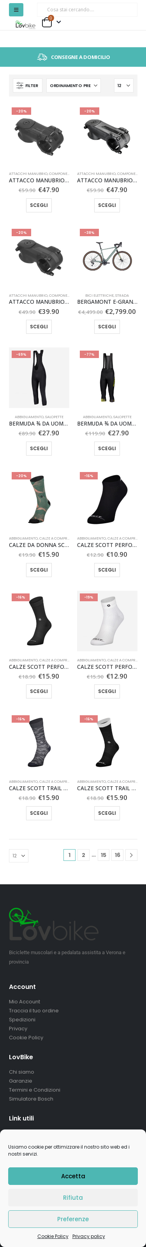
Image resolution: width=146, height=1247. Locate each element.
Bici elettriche (99, 295)
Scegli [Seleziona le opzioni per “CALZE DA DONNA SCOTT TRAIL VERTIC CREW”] (39, 569)
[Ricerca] (126, 9)
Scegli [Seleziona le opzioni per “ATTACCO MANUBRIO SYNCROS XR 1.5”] (39, 205)
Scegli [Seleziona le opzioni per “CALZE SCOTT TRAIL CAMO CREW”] (39, 813)
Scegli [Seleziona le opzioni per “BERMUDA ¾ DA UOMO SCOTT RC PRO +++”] (107, 448)
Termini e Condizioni (34, 1090)
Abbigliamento (29, 416)
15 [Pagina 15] (103, 855)
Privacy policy (88, 1236)
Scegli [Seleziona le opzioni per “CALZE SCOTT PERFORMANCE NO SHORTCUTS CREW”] (39, 691)
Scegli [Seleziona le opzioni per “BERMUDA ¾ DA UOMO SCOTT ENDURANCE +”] (39, 448)
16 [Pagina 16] (117, 855)
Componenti (61, 173)
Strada (122, 295)
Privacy (18, 1028)
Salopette (54, 416)
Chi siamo (21, 1072)
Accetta (73, 1176)
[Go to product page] (39, 134)
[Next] (131, 855)
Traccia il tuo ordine (34, 1010)
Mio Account (24, 1001)
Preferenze (73, 1219)
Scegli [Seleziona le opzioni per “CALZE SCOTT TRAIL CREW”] (107, 813)
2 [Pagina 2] (83, 855)
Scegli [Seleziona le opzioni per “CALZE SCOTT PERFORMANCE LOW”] (107, 569)
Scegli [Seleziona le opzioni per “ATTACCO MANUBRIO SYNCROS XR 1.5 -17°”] (107, 205)
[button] (16, 9)
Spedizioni (22, 1019)
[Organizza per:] (73, 85)
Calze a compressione (60, 538)
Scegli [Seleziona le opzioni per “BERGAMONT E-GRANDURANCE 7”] (107, 326)
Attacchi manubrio (28, 173)
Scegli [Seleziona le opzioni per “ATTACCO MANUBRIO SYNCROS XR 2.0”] (39, 326)
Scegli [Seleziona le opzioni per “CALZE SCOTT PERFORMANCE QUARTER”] (107, 691)
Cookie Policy (53, 1236)
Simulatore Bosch (31, 1099)
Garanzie (20, 1081)
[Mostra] (124, 85)
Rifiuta (73, 1198)
